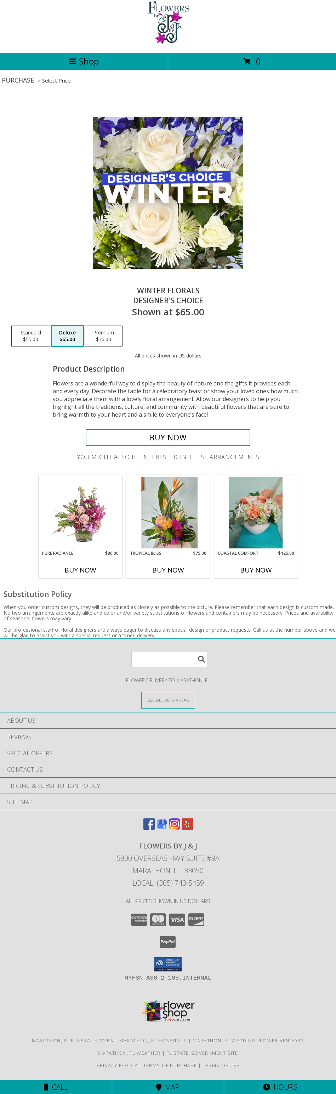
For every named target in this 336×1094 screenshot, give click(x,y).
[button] (168, 964)
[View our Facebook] (149, 827)
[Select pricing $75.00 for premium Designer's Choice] (103, 336)
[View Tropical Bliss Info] (168, 512)
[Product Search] (169, 659)
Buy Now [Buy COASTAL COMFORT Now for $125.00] (256, 570)
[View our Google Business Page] (161, 827)
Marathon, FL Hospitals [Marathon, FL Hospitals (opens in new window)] (153, 1040)
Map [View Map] (168, 1087)
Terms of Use (221, 1065)
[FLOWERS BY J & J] (168, 42)
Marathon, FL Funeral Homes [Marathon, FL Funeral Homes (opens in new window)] (72, 1040)
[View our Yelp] (187, 827)
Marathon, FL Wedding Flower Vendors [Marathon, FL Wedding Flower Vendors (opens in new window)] (248, 1040)
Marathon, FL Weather (129, 1053)
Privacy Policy (117, 1065)
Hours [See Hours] (280, 1087)
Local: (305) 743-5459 (168, 883)
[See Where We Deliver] (168, 700)
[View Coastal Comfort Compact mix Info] (255, 512)
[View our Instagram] (174, 827)
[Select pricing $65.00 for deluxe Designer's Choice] (67, 336)
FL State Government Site (202, 1053)
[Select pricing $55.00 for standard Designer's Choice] (31, 336)
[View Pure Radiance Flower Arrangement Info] (80, 512)
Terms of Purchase (170, 1065)
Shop (84, 61)
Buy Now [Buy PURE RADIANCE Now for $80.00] (80, 570)
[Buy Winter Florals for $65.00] (168, 437)
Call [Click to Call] (56, 1087)
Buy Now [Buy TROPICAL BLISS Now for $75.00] (168, 570)
